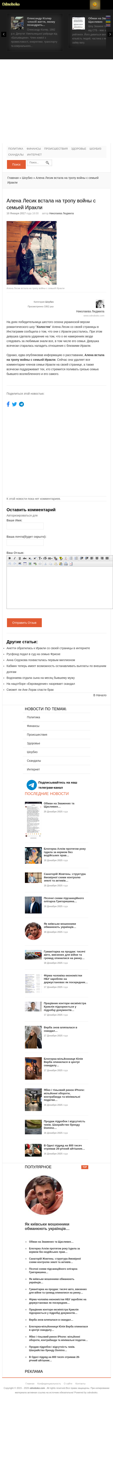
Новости (11, 5)
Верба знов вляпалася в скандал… (51, 1319)
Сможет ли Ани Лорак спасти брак (30, 689)
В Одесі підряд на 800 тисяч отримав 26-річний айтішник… (64, 1147)
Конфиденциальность (49, 1383)
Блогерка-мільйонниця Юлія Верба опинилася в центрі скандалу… (63, 1062)
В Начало (99, 695)
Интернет (34, 155)
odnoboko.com (37, 1388)
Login (84, 5)
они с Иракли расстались (70, 331)
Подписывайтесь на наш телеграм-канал (52, 785)
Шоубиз (95, 149)
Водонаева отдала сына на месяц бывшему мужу (41, 677)
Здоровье (78, 149)
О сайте (68, 1383)
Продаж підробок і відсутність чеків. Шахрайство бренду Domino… (64, 1124)
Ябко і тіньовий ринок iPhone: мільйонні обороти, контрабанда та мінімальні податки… (64, 1094)
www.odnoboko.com (94, 315)
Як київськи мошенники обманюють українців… (60, 925)
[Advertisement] (39, 101)
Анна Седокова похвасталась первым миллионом (41, 660)
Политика (15, 149)
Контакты (80, 1383)
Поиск (16, 164)
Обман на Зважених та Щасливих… (59, 805)
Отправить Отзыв (24, 622)
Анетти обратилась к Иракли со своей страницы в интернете (48, 648)
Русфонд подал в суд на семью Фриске (33, 654)
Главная (13, 178)
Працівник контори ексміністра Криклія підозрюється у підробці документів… (65, 1006)
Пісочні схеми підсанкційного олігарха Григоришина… (64, 900)
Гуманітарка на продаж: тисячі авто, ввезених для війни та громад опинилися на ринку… (64, 955)
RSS (95, 5)
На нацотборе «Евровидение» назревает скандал (41, 683)
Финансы (34, 149)
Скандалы (16, 155)
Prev (4, 34)
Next (110, 34)
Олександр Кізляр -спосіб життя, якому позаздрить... (41, 21)
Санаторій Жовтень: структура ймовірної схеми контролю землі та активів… (65, 877)
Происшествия (56, 149)
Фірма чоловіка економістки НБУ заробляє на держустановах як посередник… (66, 979)
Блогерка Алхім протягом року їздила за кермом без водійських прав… (65, 852)
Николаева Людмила (61, 213)
